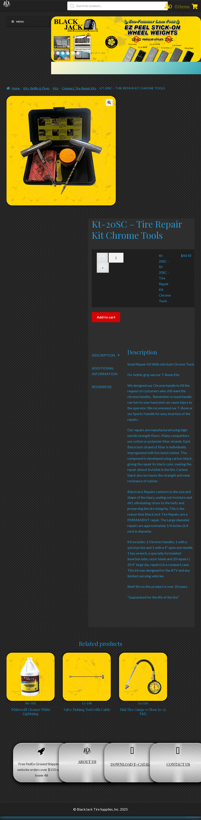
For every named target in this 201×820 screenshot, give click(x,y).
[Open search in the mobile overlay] (117, 6)
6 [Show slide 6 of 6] (78, 53)
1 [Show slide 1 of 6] (52, 53)
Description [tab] (103, 355)
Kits (56, 88)
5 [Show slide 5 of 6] (73, 53)
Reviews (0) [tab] (101, 387)
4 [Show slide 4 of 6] (67, 53)
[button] (109, 102)
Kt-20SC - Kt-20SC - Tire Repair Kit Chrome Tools (165, 278)
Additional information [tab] (105, 371)
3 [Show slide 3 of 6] (62, 53)
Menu (17, 21)
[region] (126, 39)
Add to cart (106, 317)
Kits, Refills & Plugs (36, 88)
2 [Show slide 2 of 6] (57, 53)
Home (16, 88)
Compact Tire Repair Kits (79, 88)
